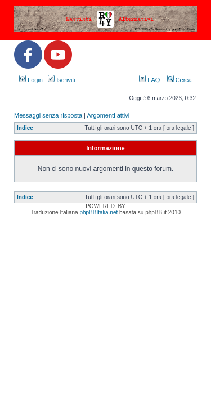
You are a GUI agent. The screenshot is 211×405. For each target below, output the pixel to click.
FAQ (149, 79)
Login (31, 79)
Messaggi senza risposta (48, 115)
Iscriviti (61, 79)
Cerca (179, 79)
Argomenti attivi (108, 115)
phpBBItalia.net (98, 212)
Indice (25, 128)
